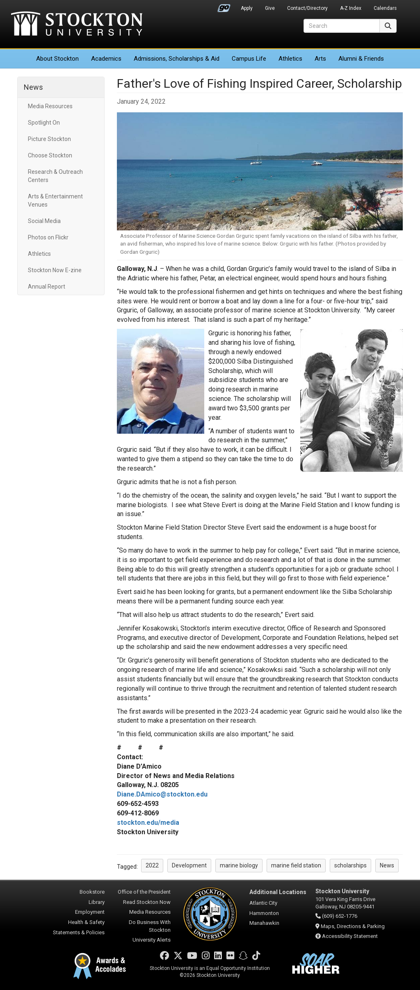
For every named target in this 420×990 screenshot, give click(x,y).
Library (97, 902)
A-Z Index (350, 8)
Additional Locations (277, 892)
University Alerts (151, 940)
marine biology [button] (239, 865)
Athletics (290, 58)
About (57, 58)
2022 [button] (152, 865)
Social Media (44, 221)
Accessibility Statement (350, 936)
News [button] (387, 865)
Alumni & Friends (361, 58)
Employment (90, 912)
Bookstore (92, 892)
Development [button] (189, 865)
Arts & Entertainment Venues (55, 200)
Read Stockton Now (147, 902)
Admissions (176, 58)
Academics (106, 58)
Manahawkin (264, 923)
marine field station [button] (296, 865)
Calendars (385, 8)
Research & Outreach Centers (55, 175)
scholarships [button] (350, 865)
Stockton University (76, 24)
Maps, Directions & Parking (353, 926)
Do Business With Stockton (150, 926)
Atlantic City (263, 903)
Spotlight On (44, 122)
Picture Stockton (49, 139)
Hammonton (264, 913)
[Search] (342, 26)
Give (270, 8)
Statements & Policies (79, 932)
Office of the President (144, 892)
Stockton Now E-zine (55, 270)
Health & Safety (86, 922)
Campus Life (249, 58)
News (33, 87)
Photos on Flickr (48, 237)
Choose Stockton (50, 155)
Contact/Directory (307, 8)
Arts (320, 58)
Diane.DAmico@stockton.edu (162, 794)
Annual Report (46, 286)
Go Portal (224, 6)
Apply (247, 8)
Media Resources (50, 106)
